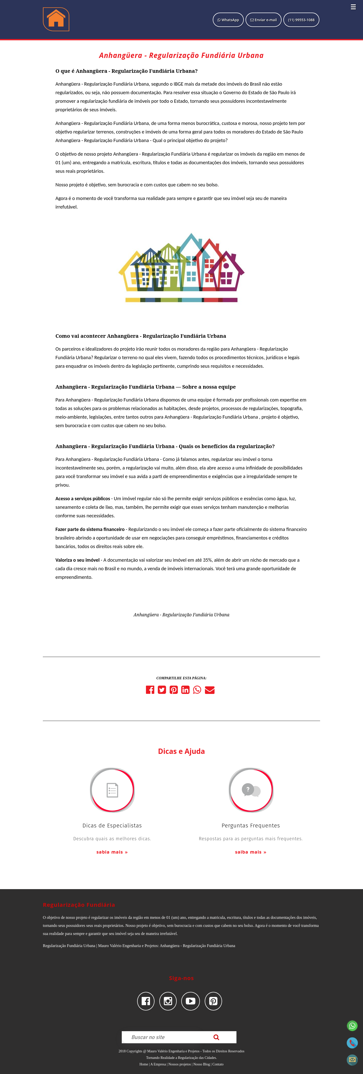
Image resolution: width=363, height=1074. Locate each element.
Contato (217, 1064)
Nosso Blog (201, 1064)
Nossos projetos (179, 1064)
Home (143, 1064)
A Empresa (158, 1064)
